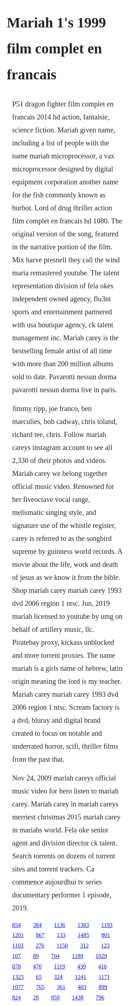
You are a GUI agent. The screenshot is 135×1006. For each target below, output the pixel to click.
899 (103, 987)
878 (16, 966)
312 (84, 945)
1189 (77, 956)
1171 (104, 977)
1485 (83, 935)
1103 (17, 945)
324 (58, 977)
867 (40, 935)
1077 (18, 987)
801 (106, 935)
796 (100, 997)
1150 (62, 945)
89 (36, 956)
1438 (78, 997)
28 (36, 997)
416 (102, 966)
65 (39, 977)
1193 (106, 925)
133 (61, 935)
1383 (83, 925)
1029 (101, 956)
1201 (18, 935)
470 (37, 966)
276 (40, 945)
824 (16, 997)
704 (55, 956)
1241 (80, 977)
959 (55, 997)
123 (105, 945)
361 (61, 987)
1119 (59, 966)
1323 (18, 977)
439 (81, 966)
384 (37, 925)
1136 (59, 925)
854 (16, 925)
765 (40, 987)
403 (82, 987)
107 (16, 956)
